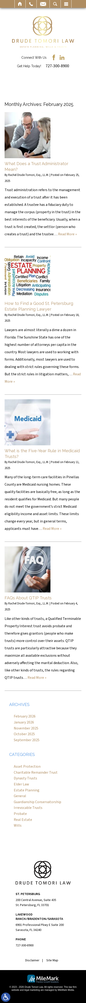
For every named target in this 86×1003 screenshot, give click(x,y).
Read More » (67, 234)
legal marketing (32, 990)
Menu (66, 4)
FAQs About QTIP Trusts (28, 597)
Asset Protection (27, 766)
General (20, 796)
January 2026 (24, 722)
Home (20, 4)
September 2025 (26, 740)
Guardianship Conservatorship (37, 802)
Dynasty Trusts (25, 778)
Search (55, 4)
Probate (20, 813)
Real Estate (23, 819)
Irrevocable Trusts (28, 807)
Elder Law (21, 784)
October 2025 (24, 734)
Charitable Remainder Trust (36, 772)
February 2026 (25, 716)
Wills (18, 825)
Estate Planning (26, 790)
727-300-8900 (57, 66)
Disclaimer (32, 960)
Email (43, 4)
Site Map (52, 960)
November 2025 (26, 728)
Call (31, 4)
